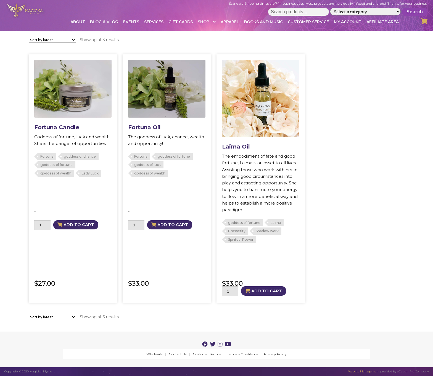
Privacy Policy (275, 354)
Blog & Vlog (104, 21)
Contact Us (177, 354)
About (77, 21)
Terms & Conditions (242, 354)
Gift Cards (180, 21)
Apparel (230, 21)
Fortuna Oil (144, 127)
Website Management (363, 371)
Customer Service (308, 21)
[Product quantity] (42, 225)
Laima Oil (236, 146)
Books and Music (263, 21)
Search (414, 11)
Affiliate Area (382, 21)
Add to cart (79, 224)
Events (131, 21)
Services (153, 21)
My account (347, 21)
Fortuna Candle (56, 127)
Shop (203, 21)
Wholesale (154, 354)
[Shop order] (52, 40)
